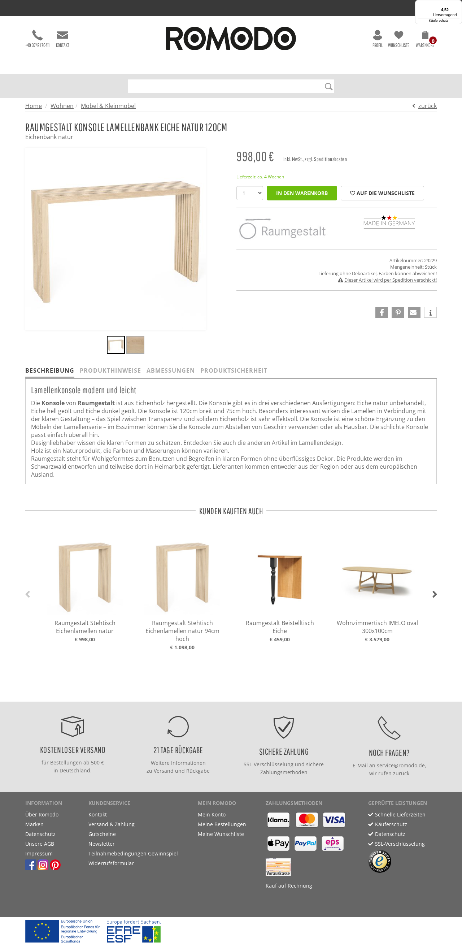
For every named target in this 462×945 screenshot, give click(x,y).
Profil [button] (377, 39)
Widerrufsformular (111, 863)
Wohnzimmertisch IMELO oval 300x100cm (377, 627)
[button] (425, 40)
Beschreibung (49, 370)
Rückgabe (198, 770)
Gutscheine (102, 834)
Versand (164, 770)
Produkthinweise (110, 370)
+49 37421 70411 (37, 39)
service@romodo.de (401, 765)
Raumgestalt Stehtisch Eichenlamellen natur (85, 627)
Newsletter (101, 843)
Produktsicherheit (233, 370)
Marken (34, 824)
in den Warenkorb (302, 193)
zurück (427, 106)
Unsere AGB (39, 843)
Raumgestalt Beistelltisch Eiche (280, 627)
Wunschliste (398, 39)
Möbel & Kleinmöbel (108, 106)
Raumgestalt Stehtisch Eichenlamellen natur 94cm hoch (182, 631)
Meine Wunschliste (221, 834)
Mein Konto (212, 814)
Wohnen (62, 106)
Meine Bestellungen (222, 824)
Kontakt (62, 39)
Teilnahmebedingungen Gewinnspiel (133, 853)
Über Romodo (41, 814)
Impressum (39, 853)
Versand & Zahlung (111, 824)
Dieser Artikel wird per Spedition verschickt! (390, 280)
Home (33, 106)
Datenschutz (40, 834)
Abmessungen (171, 370)
